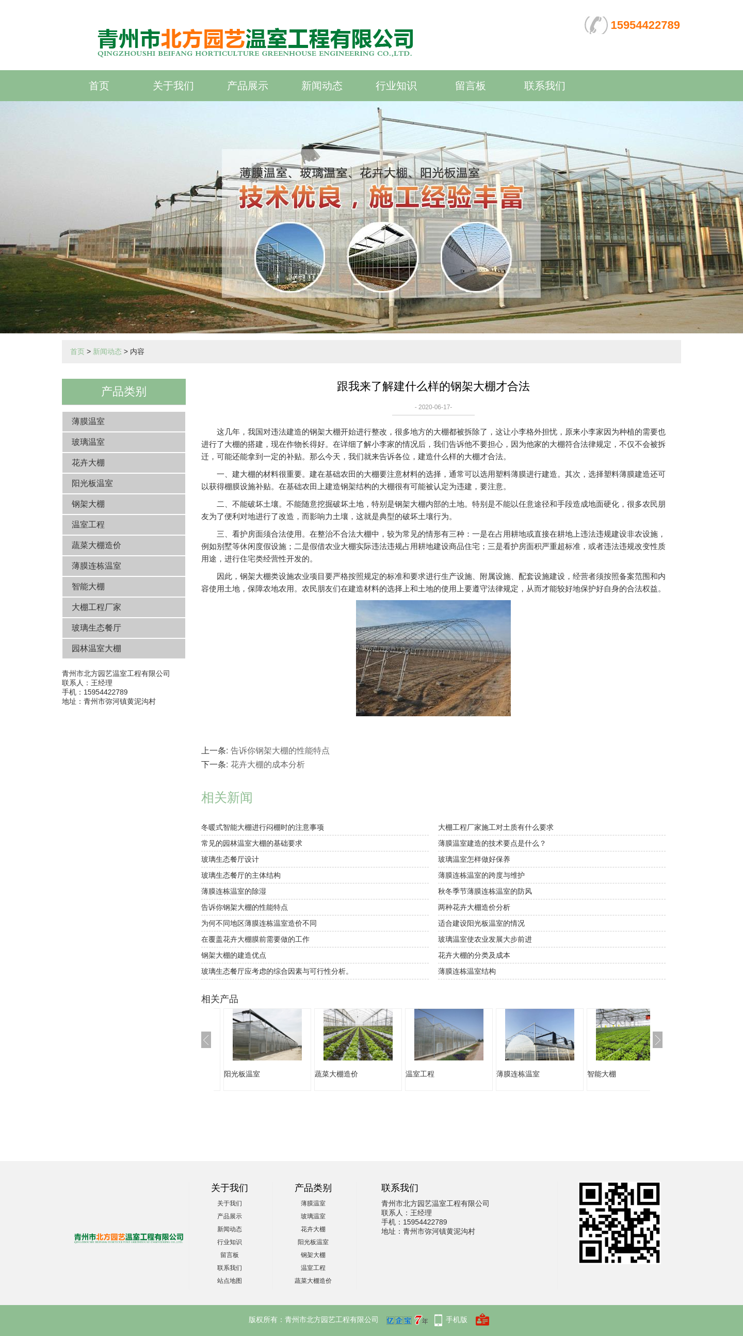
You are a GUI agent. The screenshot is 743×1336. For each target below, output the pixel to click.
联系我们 (545, 85)
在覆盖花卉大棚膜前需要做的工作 (255, 939)
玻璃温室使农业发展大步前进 (485, 939)
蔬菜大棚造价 (96, 545)
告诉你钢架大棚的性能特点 (280, 750)
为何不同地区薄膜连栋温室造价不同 (259, 923)
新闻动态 (322, 85)
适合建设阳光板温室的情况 (481, 923)
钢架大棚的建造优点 (233, 955)
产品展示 (247, 85)
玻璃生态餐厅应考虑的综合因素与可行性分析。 (277, 971)
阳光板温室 (92, 483)
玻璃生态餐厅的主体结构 (241, 875)
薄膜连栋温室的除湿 (233, 891)
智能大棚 (88, 586)
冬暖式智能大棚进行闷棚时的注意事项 (262, 827)
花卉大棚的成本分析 (268, 764)
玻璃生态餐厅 (96, 627)
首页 (99, 85)
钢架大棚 (88, 504)
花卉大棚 (88, 462)
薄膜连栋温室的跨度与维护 (481, 875)
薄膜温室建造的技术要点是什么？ (492, 843)
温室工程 (88, 524)
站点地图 (229, 1280)
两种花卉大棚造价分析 (474, 907)
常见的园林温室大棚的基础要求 (251, 843)
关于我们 (173, 85)
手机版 (456, 1319)
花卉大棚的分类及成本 (474, 955)
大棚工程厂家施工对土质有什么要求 (496, 827)
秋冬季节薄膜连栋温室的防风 (485, 891)
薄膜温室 (88, 421)
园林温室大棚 (96, 648)
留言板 (470, 85)
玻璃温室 (88, 442)
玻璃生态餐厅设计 (230, 859)
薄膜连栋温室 (96, 565)
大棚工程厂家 (96, 607)
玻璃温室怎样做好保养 (474, 859)
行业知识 (396, 85)
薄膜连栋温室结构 (467, 971)
